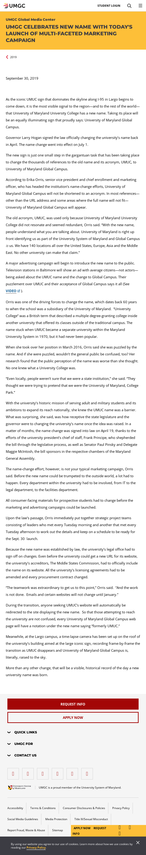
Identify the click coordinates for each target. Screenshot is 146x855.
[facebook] (14, 772)
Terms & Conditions (43, 808)
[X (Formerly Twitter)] (59, 772)
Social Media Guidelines (22, 819)
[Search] (129, 5)
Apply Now (82, 828)
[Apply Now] (73, 717)
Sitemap (57, 830)
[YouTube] (88, 772)
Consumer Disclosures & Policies (84, 808)
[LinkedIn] (29, 772)
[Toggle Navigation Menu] (140, 5)
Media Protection (56, 819)
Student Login (108, 5)
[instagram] (44, 772)
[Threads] (73, 772)
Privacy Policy (36, 847)
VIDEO (11, 290)
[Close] (138, 843)
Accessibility (15, 808)
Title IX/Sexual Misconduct (91, 819)
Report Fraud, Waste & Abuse (26, 830)
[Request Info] (73, 704)
